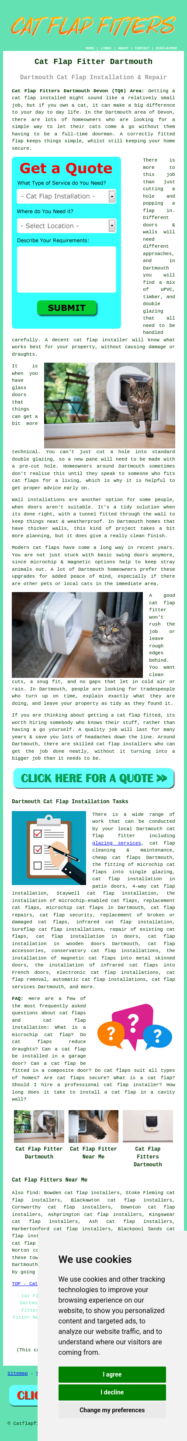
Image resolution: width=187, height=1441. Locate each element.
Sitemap (17, 1373)
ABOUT (123, 48)
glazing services (116, 843)
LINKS (106, 48)
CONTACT (142, 48)
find (32, 1192)
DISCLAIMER (166, 48)
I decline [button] (112, 1392)
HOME (90, 48)
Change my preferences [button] (112, 1410)
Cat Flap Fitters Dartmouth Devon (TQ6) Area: (78, 91)
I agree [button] (112, 1374)
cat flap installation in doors (87, 936)
